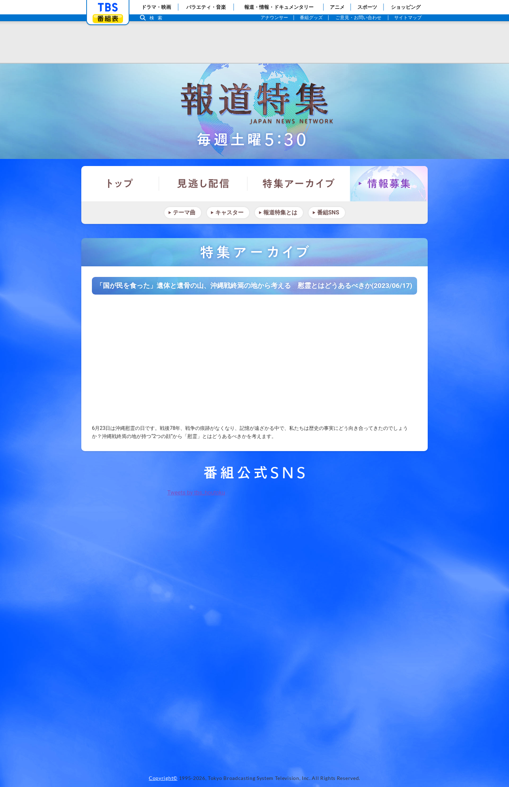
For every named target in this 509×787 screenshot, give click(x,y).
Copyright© (163, 778)
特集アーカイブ (298, 183)
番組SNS (328, 212)
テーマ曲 (184, 212)
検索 (158, 17)
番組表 (108, 18)
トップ (120, 183)
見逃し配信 (203, 183)
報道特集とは (280, 212)
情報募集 (389, 183)
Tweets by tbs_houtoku (196, 492)
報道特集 (254, 111)
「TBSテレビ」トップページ (108, 7)
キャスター (229, 212)
